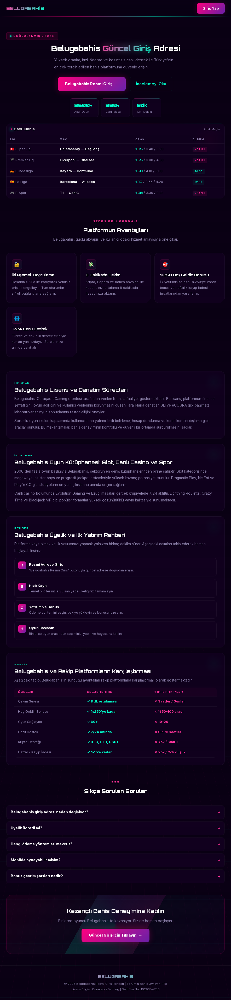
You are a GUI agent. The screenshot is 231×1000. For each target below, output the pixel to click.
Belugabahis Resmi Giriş (91, 84)
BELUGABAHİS (25, 8)
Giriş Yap (211, 8)
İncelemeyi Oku (151, 84)
